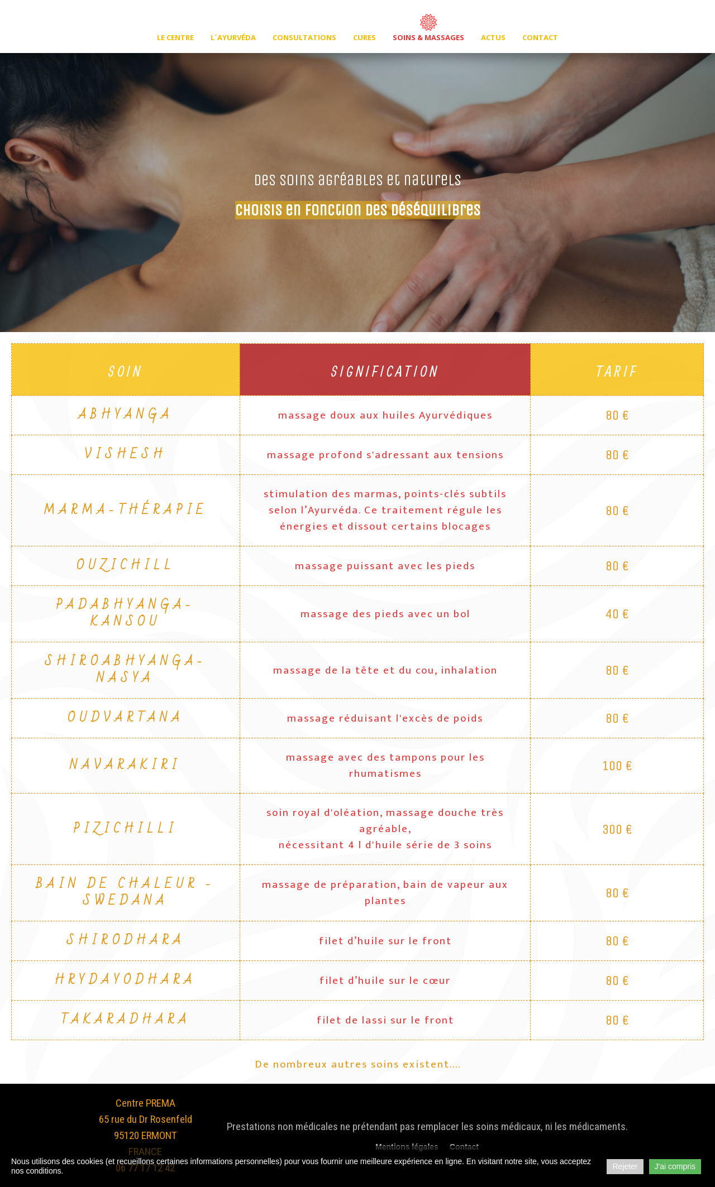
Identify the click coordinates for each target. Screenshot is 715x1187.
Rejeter (624, 1166)
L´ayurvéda (233, 37)
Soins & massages (428, 37)
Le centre (175, 37)
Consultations (304, 37)
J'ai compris (675, 1166)
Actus (493, 37)
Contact (540, 37)
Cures (364, 37)
